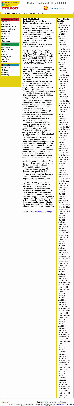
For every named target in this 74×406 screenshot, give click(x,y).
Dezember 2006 (64, 360)
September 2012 (64, 211)
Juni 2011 (61, 244)
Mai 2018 (61, 64)
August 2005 (62, 395)
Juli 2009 (61, 293)
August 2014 (62, 161)
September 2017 (64, 81)
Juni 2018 (61, 62)
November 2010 (64, 259)
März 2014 (62, 172)
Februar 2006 (63, 382)
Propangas (6, 41)
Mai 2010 (61, 272)
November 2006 (64, 363)
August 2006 (62, 369)
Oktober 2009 (63, 287)
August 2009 (62, 291)
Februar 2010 (63, 278)
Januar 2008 (62, 332)
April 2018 (62, 66)
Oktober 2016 (63, 105)
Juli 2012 (61, 216)
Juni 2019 (61, 36)
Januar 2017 (62, 99)
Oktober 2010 (63, 261)
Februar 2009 (63, 304)
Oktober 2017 (63, 79)
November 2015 (64, 129)
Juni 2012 (61, 218)
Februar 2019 (63, 45)
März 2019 (62, 42)
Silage (4, 61)
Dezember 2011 (64, 231)
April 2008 (62, 326)
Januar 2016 (62, 125)
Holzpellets (6, 31)
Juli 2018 (61, 60)
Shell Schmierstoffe (9, 27)
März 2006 (62, 380)
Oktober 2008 (63, 313)
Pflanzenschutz (7, 49)
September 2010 (64, 263)
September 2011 (64, 237)
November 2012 (64, 207)
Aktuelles (16, 13)
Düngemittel (6, 57)
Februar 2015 (63, 148)
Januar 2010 (62, 280)
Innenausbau (6, 67)
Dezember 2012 (64, 205)
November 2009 (64, 285)
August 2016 (62, 110)
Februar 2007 (63, 356)
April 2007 (62, 352)
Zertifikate (5, 59)
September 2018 (64, 55)
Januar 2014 (62, 177)
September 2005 (64, 393)
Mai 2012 (61, 220)
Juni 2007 (61, 347)
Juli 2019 (61, 34)
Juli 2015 (61, 138)
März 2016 (62, 120)
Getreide (5, 52)
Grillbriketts (6, 36)
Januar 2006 (62, 384)
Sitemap (42, 13)
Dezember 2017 (64, 75)
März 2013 (62, 198)
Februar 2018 (63, 71)
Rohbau (5, 70)
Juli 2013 (61, 190)
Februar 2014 (63, 174)
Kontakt (25, 13)
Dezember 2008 (64, 309)
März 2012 (62, 224)
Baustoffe (6, 65)
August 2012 (62, 213)
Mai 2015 (61, 142)
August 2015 (62, 135)
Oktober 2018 (63, 53)
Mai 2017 (61, 90)
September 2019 (64, 29)
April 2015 (62, 144)
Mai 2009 (61, 298)
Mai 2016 (61, 116)
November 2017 (64, 77)
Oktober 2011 (63, 235)
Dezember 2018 (64, 49)
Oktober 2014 (63, 157)
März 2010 (62, 276)
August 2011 (62, 239)
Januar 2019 (62, 47)
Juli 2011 (61, 241)
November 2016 (64, 103)
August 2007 (62, 343)
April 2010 (62, 274)
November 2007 (64, 337)
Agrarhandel (7, 45)
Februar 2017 (63, 97)
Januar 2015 (62, 151)
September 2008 (64, 315)
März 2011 (62, 250)
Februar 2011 (63, 252)
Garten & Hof (6, 72)
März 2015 (62, 146)
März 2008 (62, 328)
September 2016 (64, 107)
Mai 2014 (61, 168)
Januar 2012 (62, 228)
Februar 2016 (63, 123)
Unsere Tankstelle (8, 29)
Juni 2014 (61, 166)
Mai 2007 (61, 350)
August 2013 (62, 187)
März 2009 (62, 302)
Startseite (6, 13)
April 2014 (62, 170)
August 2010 (62, 265)
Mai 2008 (61, 324)
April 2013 (62, 196)
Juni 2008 (61, 322)
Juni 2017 (61, 88)
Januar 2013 (62, 203)
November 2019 (64, 25)
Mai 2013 (61, 194)
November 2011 (64, 233)
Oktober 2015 (63, 131)
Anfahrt (33, 13)
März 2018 (62, 68)
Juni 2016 (61, 114)
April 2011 (62, 248)
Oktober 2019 (63, 27)
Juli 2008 (61, 319)
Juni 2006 (61, 373)
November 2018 (64, 51)
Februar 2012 (63, 226)
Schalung (5, 75)
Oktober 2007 (63, 339)
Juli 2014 (61, 164)
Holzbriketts (6, 34)
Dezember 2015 (64, 127)
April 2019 (62, 40)
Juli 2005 (61, 397)
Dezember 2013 (64, 179)
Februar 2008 (63, 330)
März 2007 (62, 354)
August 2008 (62, 317)
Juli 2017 (61, 86)
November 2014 (64, 155)
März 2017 (62, 94)
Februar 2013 (63, 200)
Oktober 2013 (63, 183)
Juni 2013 (61, 192)
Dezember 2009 (64, 283)
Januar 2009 (62, 306)
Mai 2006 (61, 376)
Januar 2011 (62, 254)
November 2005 (64, 389)
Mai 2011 (61, 246)
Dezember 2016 (64, 101)
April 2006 (62, 378)
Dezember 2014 (64, 153)
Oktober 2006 (63, 365)
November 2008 (64, 311)
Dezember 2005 (64, 386)
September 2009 (64, 289)
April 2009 (62, 300)
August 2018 (62, 58)
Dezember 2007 (64, 334)
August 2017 (62, 84)
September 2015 (64, 133)
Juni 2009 (61, 296)
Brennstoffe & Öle (9, 19)
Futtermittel (6, 47)
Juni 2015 (61, 140)
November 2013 (64, 181)
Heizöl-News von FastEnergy (40, 212)
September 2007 (64, 341)
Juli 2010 (61, 267)
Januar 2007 (62, 358)
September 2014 (64, 159)
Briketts (4, 38)
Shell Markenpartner (56, 8)
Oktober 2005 (63, 391)
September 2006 (64, 367)
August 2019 (62, 32)
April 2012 (62, 222)
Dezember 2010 (64, 257)
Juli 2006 (61, 371)
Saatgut (5, 54)
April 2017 (62, 92)
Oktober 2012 (63, 209)
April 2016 (62, 118)
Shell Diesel (6, 24)
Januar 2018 (62, 73)
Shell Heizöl (6, 22)
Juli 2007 (61, 345)
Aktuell (60, 23)
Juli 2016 (61, 112)
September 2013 (64, 185)
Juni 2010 (61, 270)
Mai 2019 (61, 38)
